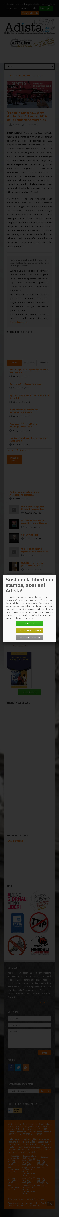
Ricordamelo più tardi (30, 630)
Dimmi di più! (30, 623)
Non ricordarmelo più (30, 637)
